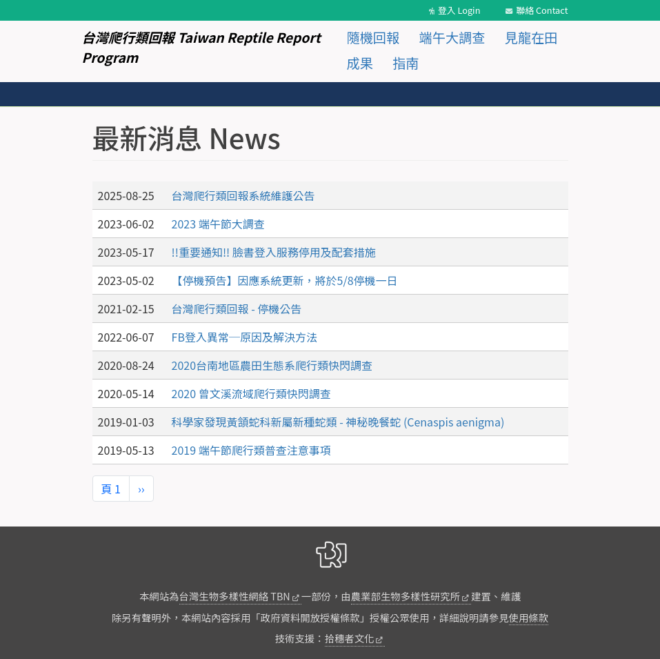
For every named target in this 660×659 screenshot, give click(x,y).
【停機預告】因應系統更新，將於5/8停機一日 (285, 280)
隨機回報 (373, 37)
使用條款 (529, 617)
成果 (360, 62)
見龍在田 (531, 37)
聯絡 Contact (542, 10)
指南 (405, 62)
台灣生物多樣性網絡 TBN (234, 596)
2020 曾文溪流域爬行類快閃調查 (251, 393)
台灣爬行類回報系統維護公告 (243, 195)
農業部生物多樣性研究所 (405, 596)
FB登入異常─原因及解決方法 (244, 336)
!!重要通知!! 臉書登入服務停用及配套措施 (274, 252)
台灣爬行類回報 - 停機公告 (237, 308)
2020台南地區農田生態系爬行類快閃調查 (272, 365)
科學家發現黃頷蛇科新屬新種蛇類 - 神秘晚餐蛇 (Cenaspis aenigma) (338, 421)
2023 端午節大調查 (218, 223)
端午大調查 (452, 37)
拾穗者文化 (349, 638)
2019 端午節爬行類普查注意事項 (251, 450)
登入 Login (459, 10)
